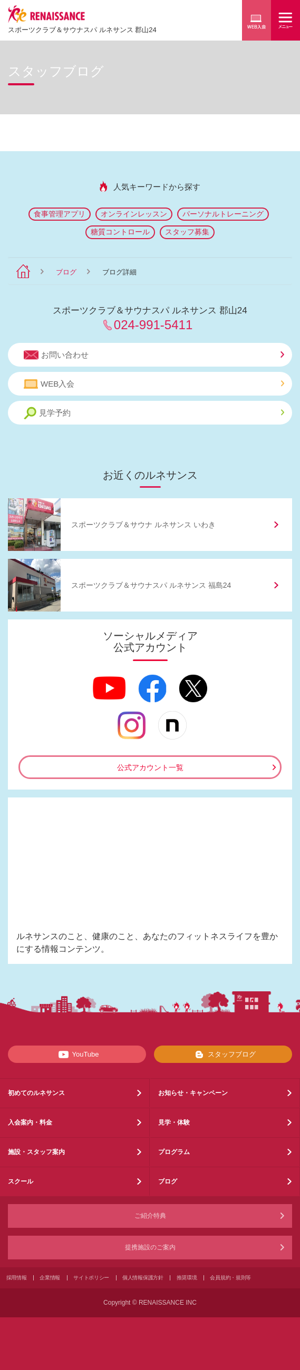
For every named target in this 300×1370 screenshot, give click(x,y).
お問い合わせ (154, 355)
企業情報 (50, 1277)
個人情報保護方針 (142, 1277)
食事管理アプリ (59, 214)
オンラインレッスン (134, 214)
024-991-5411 (153, 325)
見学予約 (154, 413)
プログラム (174, 1152)
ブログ (66, 272)
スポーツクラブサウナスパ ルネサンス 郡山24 (82, 30)
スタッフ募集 (187, 232)
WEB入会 (154, 384)
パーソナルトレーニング (223, 214)
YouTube (77, 1054)
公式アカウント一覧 (150, 767)
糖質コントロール (120, 232)
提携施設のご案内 (150, 1247)
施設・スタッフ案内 (36, 1152)
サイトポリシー (91, 1277)
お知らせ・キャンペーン (193, 1093)
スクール (20, 1181)
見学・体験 (174, 1122)
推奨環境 (187, 1277)
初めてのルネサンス (36, 1093)
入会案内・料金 (30, 1122)
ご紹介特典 (150, 1215)
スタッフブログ (223, 1054)
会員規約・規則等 (230, 1277)
